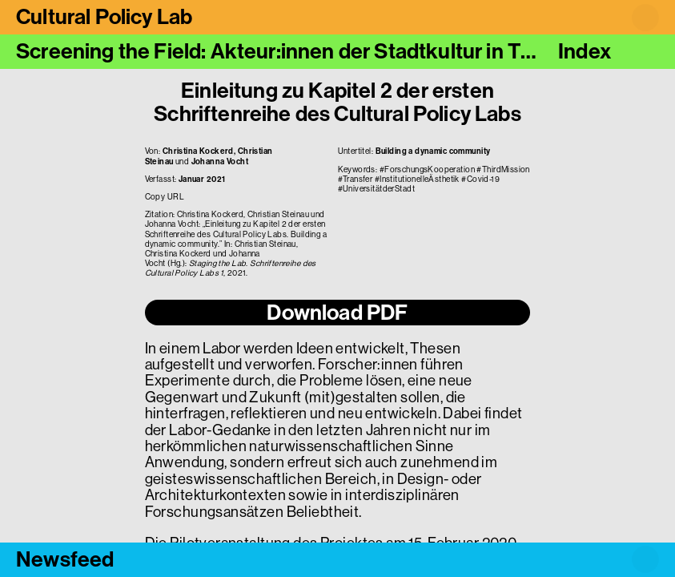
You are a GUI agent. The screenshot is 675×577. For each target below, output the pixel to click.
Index (584, 51)
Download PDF (337, 312)
